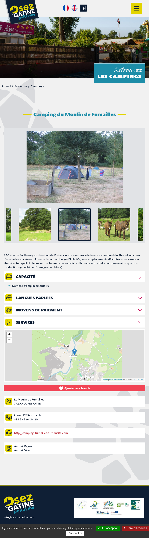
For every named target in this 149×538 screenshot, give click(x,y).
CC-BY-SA (139, 379)
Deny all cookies (135, 528)
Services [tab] (25, 322)
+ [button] (9, 334)
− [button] (9, 340)
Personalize (75, 533)
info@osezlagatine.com (19, 517)
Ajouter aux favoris (74, 388)
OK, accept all (108, 528)
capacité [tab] (25, 276)
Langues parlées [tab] (34, 297)
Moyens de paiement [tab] (39, 309)
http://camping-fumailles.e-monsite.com (41, 433)
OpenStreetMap (116, 379)
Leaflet (105, 379)
